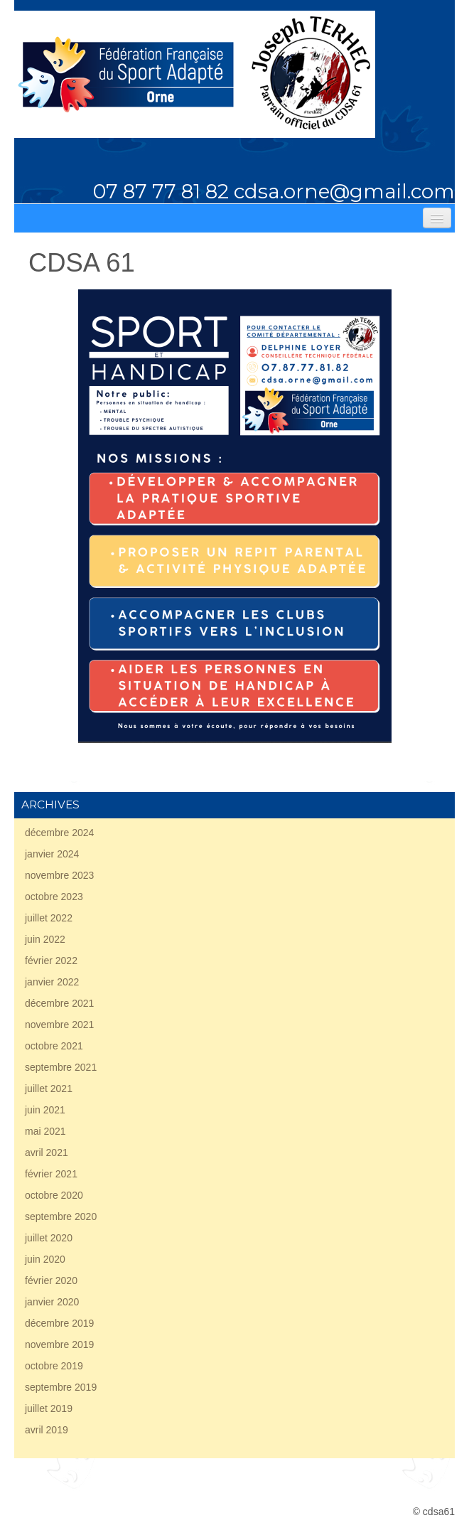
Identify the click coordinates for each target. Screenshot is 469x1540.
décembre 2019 (59, 1323)
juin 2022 (45, 939)
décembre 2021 (59, 1003)
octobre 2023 (54, 896)
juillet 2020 (48, 1238)
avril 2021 (46, 1152)
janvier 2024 (52, 854)
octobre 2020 (54, 1195)
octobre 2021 (54, 1046)
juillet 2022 (48, 918)
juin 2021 (45, 1110)
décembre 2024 (59, 832)
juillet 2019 (48, 1408)
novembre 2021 (59, 1024)
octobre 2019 (54, 1365)
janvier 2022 (52, 982)
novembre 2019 (59, 1344)
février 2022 (51, 960)
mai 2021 (45, 1131)
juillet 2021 (48, 1088)
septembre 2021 (61, 1067)
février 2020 (51, 1280)
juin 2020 (45, 1259)
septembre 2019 (61, 1387)
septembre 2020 (61, 1216)
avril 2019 (46, 1429)
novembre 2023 (59, 875)
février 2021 (51, 1174)
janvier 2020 (52, 1302)
